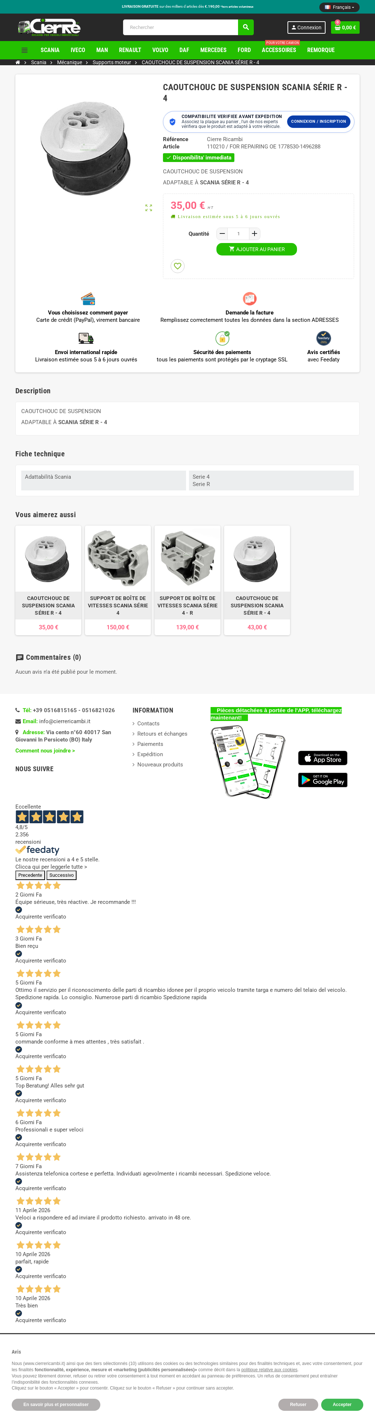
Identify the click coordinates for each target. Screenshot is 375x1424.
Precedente (30, 875)
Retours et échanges (162, 734)
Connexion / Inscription (318, 121)
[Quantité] (238, 234)
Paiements (150, 744)
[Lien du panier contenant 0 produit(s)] (345, 27)
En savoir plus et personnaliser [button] (56, 1404)
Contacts (148, 723)
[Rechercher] (188, 27)
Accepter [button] (342, 1404)
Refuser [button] (298, 1404)
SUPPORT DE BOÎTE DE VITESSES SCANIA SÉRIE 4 (118, 605)
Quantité (199, 234)
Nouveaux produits (160, 764)
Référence (175, 139)
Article (171, 146)
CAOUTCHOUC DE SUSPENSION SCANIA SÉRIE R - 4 (48, 605)
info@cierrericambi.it (64, 721)
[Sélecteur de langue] (339, 7)
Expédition (150, 754)
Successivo (61, 875)
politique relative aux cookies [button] (269, 1369)
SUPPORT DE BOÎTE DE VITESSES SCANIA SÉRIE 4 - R (187, 605)
